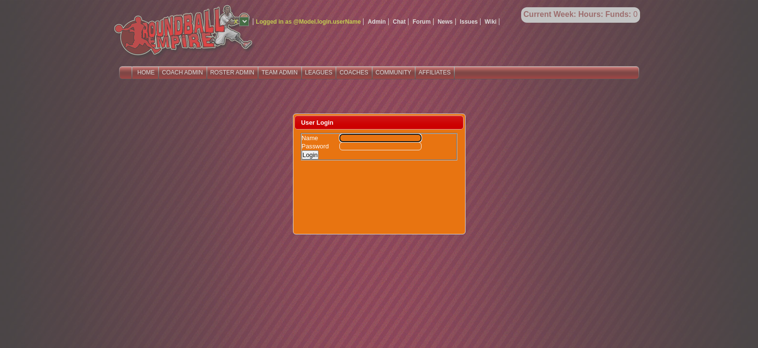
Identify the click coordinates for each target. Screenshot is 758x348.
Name (310, 138)
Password (315, 146)
